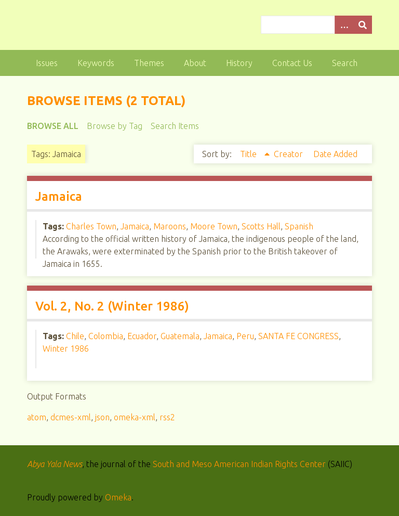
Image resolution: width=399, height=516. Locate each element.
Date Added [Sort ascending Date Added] (335, 154)
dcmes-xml (70, 417)
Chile (75, 336)
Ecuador (141, 336)
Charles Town (91, 226)
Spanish (299, 226)
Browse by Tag (114, 126)
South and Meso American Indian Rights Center (239, 464)
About (195, 63)
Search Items (175, 126)
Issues (47, 63)
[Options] (344, 25)
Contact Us (292, 63)
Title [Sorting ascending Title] (249, 154)
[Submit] (362, 25)
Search (344, 63)
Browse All (52, 126)
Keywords (95, 63)
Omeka (118, 497)
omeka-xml (134, 417)
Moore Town (213, 226)
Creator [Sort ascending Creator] (289, 154)
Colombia (105, 336)
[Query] (316, 25)
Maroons (169, 226)
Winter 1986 (66, 348)
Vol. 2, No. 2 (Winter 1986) (112, 306)
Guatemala (180, 336)
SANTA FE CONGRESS (298, 336)
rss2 (167, 417)
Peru (245, 336)
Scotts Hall (261, 226)
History (239, 63)
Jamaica (58, 196)
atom (36, 417)
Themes (149, 63)
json (102, 417)
